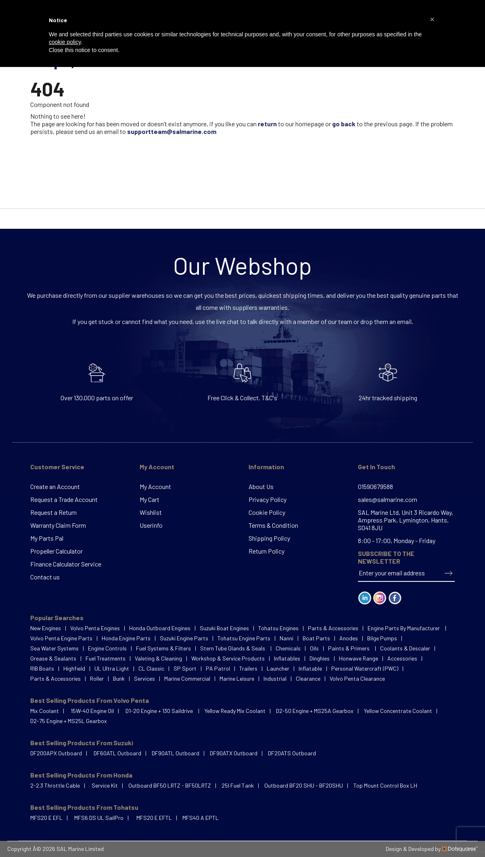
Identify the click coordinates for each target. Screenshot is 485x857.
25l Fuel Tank (238, 785)
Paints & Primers (349, 648)
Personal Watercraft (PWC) (364, 668)
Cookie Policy (267, 512)
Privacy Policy (267, 499)
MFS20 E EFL (46, 817)
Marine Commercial (187, 678)
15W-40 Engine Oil (92, 710)
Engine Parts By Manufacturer (404, 628)
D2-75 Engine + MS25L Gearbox (68, 720)
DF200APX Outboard (56, 753)
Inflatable (310, 668)
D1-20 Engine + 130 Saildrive (159, 710)
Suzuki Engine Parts (184, 638)
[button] (432, 19)
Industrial (274, 678)
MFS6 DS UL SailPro (98, 817)
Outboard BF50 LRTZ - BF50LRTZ (169, 785)
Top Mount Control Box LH (385, 785)
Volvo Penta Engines (95, 628)
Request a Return (53, 512)
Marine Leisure (237, 678)
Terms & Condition (273, 525)
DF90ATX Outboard (233, 753)
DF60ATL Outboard (117, 753)
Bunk (119, 678)
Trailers (248, 668)
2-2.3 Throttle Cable (55, 785)
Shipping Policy (269, 538)
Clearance (308, 678)
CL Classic (151, 668)
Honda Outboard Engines (159, 628)
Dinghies (319, 658)
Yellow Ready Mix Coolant (235, 710)
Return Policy (266, 551)
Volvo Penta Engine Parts (61, 638)
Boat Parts (316, 638)
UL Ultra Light (111, 668)
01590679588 (375, 486)
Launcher (278, 668)
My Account (157, 466)
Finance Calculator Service (65, 564)
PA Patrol (218, 668)
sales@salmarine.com (387, 499)
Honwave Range (358, 658)
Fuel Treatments (105, 658)
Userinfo (151, 525)
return (267, 124)
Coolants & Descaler (405, 648)
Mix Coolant (44, 710)
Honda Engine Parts (126, 638)
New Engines (45, 628)
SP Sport (185, 668)
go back (343, 124)
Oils (314, 648)
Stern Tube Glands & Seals (233, 648)
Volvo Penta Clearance (357, 678)
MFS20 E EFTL (154, 817)
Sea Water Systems (54, 648)
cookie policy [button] (65, 42)
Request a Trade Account (64, 499)
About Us (261, 486)
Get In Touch (376, 466)
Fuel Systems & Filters (163, 648)
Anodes (348, 638)
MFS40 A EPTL (200, 817)
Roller (97, 678)
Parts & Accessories (333, 628)
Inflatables (287, 658)
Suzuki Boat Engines (224, 628)
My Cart (149, 499)
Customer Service (57, 466)
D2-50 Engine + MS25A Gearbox (314, 710)
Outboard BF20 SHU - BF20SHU (303, 785)
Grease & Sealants (53, 658)
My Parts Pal (46, 538)
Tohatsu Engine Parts (243, 638)
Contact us (45, 577)
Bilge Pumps (382, 638)
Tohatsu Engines (278, 628)
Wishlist (151, 512)
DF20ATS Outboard (292, 753)
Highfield (74, 668)
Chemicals (288, 648)
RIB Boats (42, 668)
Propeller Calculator (56, 551)
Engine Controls (107, 648)
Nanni (286, 638)
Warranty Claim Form (58, 525)
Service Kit (105, 785)
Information (266, 466)
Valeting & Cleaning (158, 658)
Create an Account (55, 486)
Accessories (402, 658)
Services (144, 678)
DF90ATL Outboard (175, 753)
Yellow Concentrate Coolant (398, 710)
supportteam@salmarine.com (171, 131)
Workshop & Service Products (228, 658)
